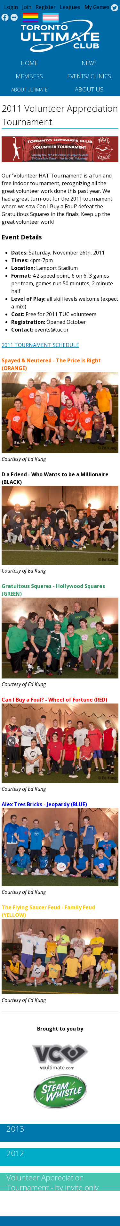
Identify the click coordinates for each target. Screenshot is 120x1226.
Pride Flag (30, 17)
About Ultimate (29, 89)
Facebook (5, 17)
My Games (96, 7)
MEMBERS (29, 76)
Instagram (14, 17)
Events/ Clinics (89, 76)
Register (46, 7)
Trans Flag (51, 17)
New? (89, 63)
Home (29, 63)
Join (26, 7)
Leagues (70, 7)
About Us (89, 89)
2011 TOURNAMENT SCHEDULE (40, 345)
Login (11, 7)
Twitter (114, 8)
